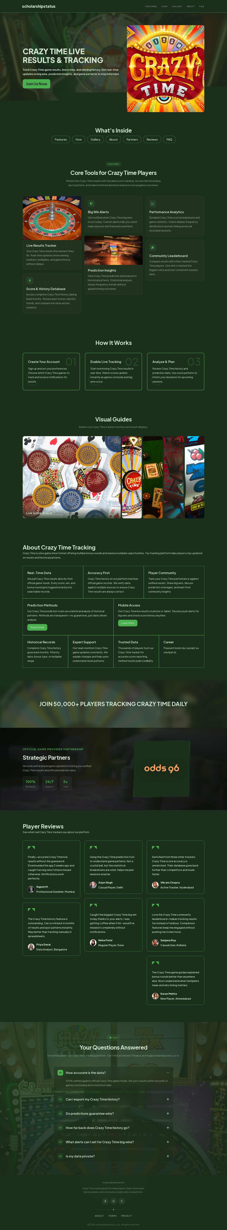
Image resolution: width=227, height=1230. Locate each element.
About (191, 6)
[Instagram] (113, 1201)
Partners (132, 139)
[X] (122, 1201)
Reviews (152, 139)
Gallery (177, 6)
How (165, 6)
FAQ (201, 6)
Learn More (127, 623)
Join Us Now (36, 83)
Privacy (126, 1215)
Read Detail (37, 627)
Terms (112, 1215)
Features (151, 6)
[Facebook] (105, 1201)
